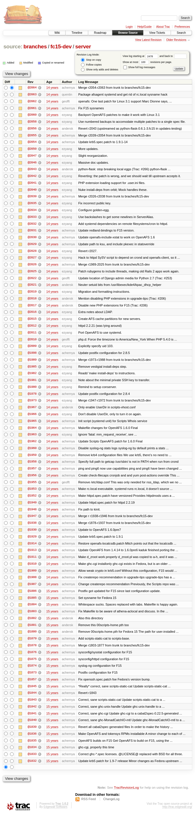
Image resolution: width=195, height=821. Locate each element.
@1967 (32, 410)
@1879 (32, 644)
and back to (173, 56)
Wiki (57, 32)
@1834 (32, 753)
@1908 (32, 582)
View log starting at (141, 56)
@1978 (32, 396)
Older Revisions (176, 39)
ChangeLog (111, 805)
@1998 (32, 355)
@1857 (32, 685)
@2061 (32, 108)
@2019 (32, 293)
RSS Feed (88, 805)
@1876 (32, 657)
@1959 (32, 458)
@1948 (32, 513)
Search (181, 32)
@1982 (32, 376)
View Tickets (157, 32)
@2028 (32, 252)
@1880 (32, 637)
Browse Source (128, 32)
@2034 (32, 211)
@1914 (32, 547)
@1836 (32, 740)
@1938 (32, 527)
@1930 (32, 534)
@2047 (32, 156)
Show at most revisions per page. (147, 62)
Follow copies (91, 65)
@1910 (32, 568)
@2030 (32, 238)
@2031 (32, 232)
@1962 (32, 444)
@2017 (32, 307)
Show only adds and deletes (99, 70)
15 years (52, 596)
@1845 (32, 692)
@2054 (32, 142)
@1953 (32, 492)
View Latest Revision (148, 39)
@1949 (32, 506)
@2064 (32, 87)
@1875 (32, 664)
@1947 (32, 520)
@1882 (32, 623)
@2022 (32, 280)
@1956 (32, 479)
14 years (52, 87)
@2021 (32, 286)
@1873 (32, 678)
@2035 (32, 204)
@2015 (32, 321)
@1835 (32, 747)
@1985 (32, 369)
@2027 (32, 259)
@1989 (32, 362)
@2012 (32, 328)
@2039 (32, 197)
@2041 (32, 183)
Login (129, 26)
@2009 (32, 348)
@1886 (32, 596)
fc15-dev (60, 46)
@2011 (32, 335)
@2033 (32, 218)
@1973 (32, 403)
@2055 (32, 135)
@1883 (32, 616)
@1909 (32, 575)
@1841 (32, 719)
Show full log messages (139, 67)
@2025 (32, 273)
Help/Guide (144, 26)
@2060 (32, 115)
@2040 (32, 190)
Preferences (182, 26)
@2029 (32, 245)
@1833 (32, 760)
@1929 (32, 541)
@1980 (32, 389)
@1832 (32, 767)
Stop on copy (91, 60)
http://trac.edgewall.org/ (177, 813)
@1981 (32, 383)
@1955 (32, 486)
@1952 (32, 499)
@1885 (32, 602)
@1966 (32, 417)
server (83, 46)
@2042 (32, 177)
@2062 (32, 101)
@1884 (32, 609)
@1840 (32, 726)
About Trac (163, 26)
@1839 (32, 733)
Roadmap (100, 32)
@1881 (32, 630)
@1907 (32, 589)
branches (35, 46)
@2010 (32, 341)
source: (12, 46)
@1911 (32, 561)
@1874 (32, 671)
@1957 (32, 472)
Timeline (76, 32)
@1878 (32, 650)
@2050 (32, 149)
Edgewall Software (55, 813)
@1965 (32, 424)
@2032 (32, 225)
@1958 (32, 465)
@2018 (32, 300)
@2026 (32, 266)
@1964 (32, 431)
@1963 (32, 438)
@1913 (32, 554)
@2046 (32, 163)
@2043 (32, 170)
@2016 (32, 314)
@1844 (32, 699)
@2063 (32, 94)
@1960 (32, 451)
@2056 (32, 128)
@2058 (32, 122)
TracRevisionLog (126, 794)
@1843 (32, 705)
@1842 (32, 712)
